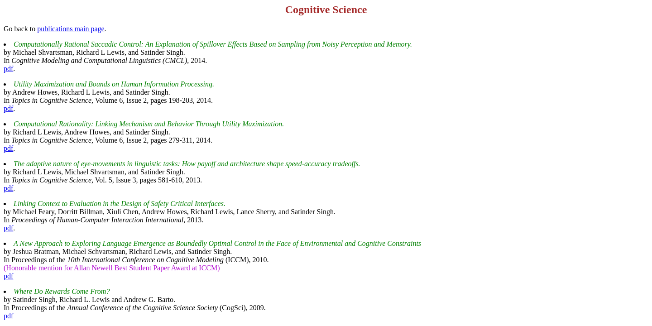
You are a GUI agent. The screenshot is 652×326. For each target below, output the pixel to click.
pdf (8, 68)
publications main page (70, 29)
